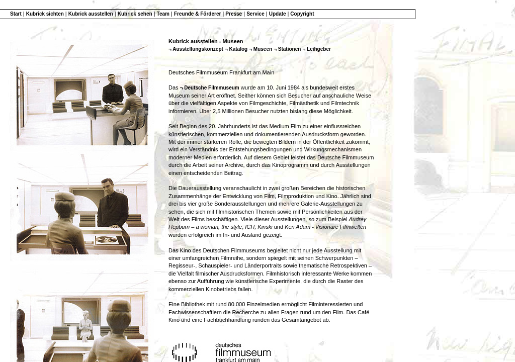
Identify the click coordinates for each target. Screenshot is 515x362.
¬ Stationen (287, 49)
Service (255, 14)
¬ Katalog (236, 49)
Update (278, 14)
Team (163, 14)
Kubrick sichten (45, 14)
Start (16, 14)
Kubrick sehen (135, 14)
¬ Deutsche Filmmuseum (209, 87)
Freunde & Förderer (197, 14)
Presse (233, 14)
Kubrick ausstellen (90, 14)
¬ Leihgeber (316, 49)
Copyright (302, 14)
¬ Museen (260, 49)
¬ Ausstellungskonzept (195, 49)
